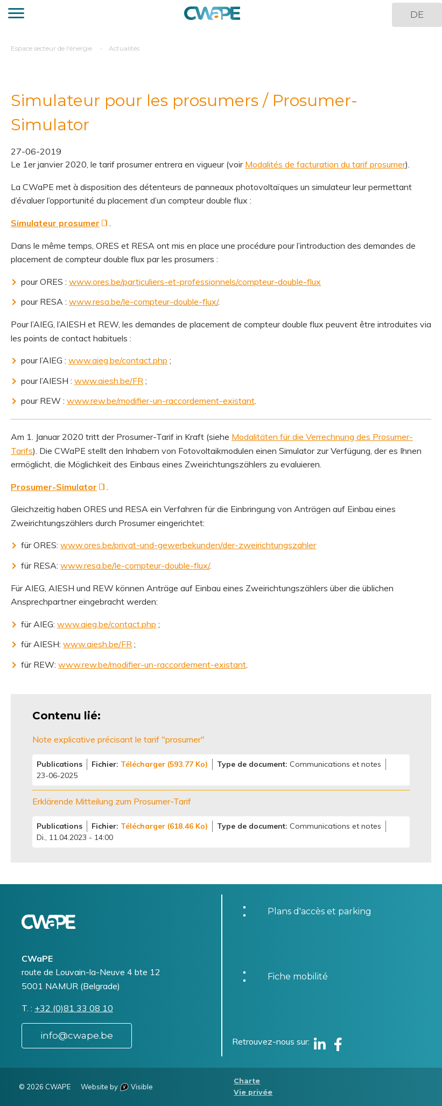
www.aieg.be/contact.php (117, 360)
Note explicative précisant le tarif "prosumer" (118, 739)
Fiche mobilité (298, 976)
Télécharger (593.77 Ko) (164, 764)
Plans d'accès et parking (319, 911)
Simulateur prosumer (55, 223)
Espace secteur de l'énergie (51, 48)
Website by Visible (117, 1086)
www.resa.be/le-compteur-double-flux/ (143, 301)
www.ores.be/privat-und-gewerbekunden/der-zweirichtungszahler (188, 545)
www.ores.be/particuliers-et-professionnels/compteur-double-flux (195, 281)
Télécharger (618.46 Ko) (164, 826)
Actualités (124, 48)
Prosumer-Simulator (54, 486)
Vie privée (253, 1092)
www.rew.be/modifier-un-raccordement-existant (161, 400)
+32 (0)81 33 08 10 (73, 1008)
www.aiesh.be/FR (108, 380)
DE (417, 14)
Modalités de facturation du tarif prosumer (325, 164)
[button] (16, 15)
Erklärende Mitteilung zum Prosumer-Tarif (111, 801)
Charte (247, 1081)
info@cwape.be (76, 1035)
